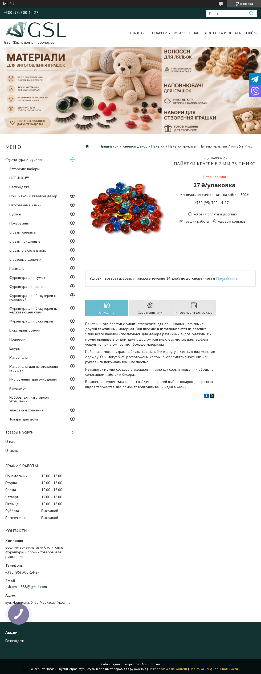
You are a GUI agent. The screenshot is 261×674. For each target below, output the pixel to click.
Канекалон (18, 388)
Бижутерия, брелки (24, 330)
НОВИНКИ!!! (19, 177)
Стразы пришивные (24, 241)
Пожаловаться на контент (168, 669)
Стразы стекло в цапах (27, 250)
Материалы (18, 357)
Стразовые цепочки (25, 259)
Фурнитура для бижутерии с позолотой (32, 297)
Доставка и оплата (223, 33)
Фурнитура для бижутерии (31, 321)
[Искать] (251, 13)
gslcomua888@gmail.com (26, 586)
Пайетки (157, 146)
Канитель (16, 268)
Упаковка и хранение (26, 410)
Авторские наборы (24, 168)
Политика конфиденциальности (214, 669)
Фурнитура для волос (27, 286)
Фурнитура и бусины (23, 159)
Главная (137, 33)
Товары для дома (24, 419)
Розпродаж (14, 640)
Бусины (15, 214)
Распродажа (19, 187)
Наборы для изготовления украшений (30, 399)
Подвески (17, 339)
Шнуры (15, 348)
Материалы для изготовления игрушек (33, 368)
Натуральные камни (25, 205)
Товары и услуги (165, 33)
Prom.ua (154, 664)
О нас (194, 33)
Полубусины (19, 223)
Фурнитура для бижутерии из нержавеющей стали (33, 310)
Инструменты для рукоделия (33, 379)
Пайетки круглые (182, 146)
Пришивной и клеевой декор (33, 196)
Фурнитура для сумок (27, 277)
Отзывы (12, 450)
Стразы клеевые (22, 232)
